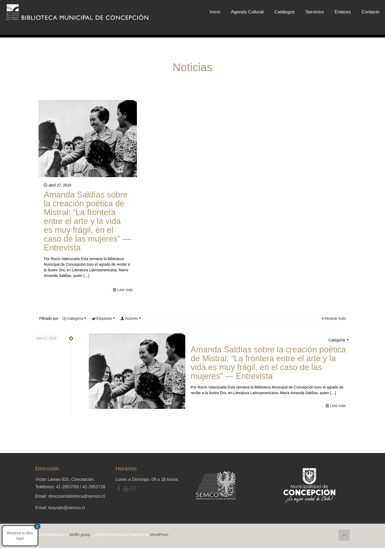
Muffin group (80, 534)
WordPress (159, 534)
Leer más (125, 290)
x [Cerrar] (37, 403)
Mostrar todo (333, 318)
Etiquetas (104, 318)
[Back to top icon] (344, 535)
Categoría (74, 318)
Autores (131, 318)
